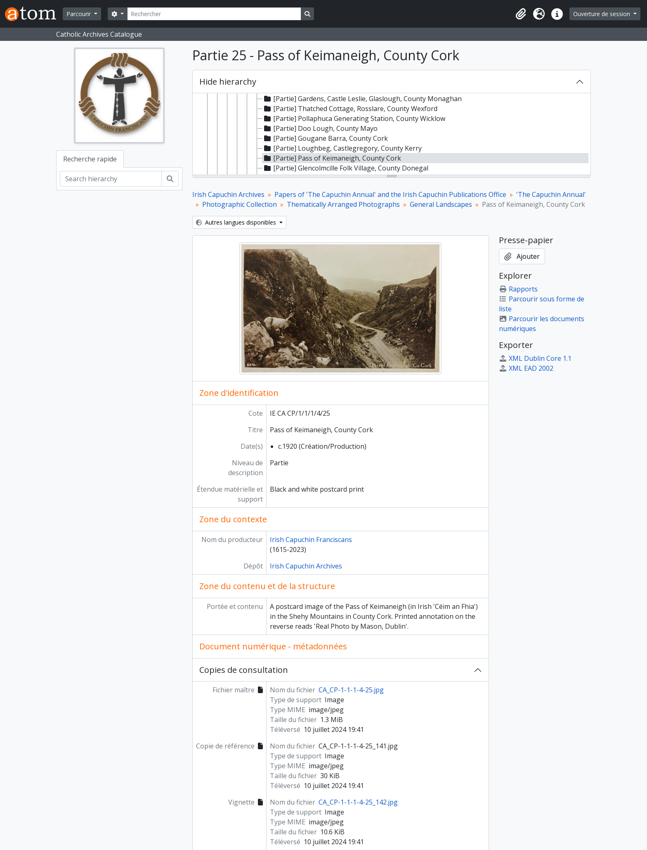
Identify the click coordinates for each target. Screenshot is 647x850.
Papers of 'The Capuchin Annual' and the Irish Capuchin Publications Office (390, 194)
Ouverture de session (602, 14)
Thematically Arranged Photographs (343, 204)
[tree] (391, 134)
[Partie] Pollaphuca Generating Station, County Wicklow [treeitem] (353, 118)
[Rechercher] (214, 13)
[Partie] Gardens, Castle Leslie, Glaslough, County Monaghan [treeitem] (362, 99)
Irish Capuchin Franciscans (311, 539)
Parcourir (79, 14)
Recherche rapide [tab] (90, 158)
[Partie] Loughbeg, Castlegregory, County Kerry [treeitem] (342, 148)
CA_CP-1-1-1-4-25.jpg (351, 689)
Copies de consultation (243, 669)
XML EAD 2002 (526, 368)
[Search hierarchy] (111, 179)
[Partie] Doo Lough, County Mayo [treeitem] (320, 128)
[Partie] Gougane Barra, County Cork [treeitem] (325, 138)
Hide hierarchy (227, 81)
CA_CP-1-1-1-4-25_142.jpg (358, 802)
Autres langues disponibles (237, 222)
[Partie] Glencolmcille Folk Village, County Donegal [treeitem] (345, 168)
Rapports (518, 289)
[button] (521, 14)
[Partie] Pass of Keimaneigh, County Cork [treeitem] (331, 158)
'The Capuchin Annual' (551, 194)
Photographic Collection (239, 204)
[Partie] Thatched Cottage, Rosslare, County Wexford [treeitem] (349, 109)
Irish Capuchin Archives (228, 194)
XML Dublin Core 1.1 (535, 358)
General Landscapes (441, 204)
